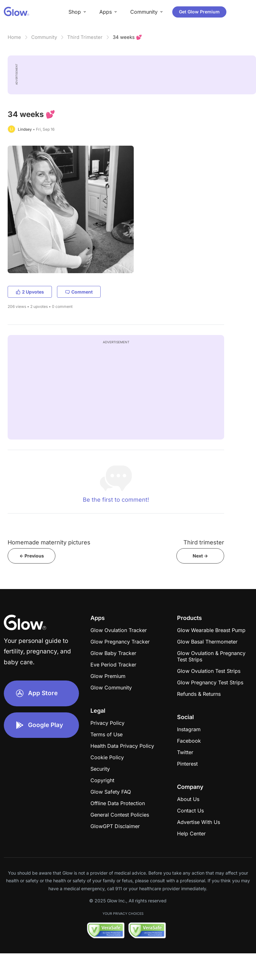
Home (14, 37)
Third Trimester (85, 37)
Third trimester (203, 542)
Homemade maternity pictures (49, 542)
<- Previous (31, 555)
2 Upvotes (30, 292)
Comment (79, 292)
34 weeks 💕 (127, 37)
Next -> (200, 555)
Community (44, 37)
